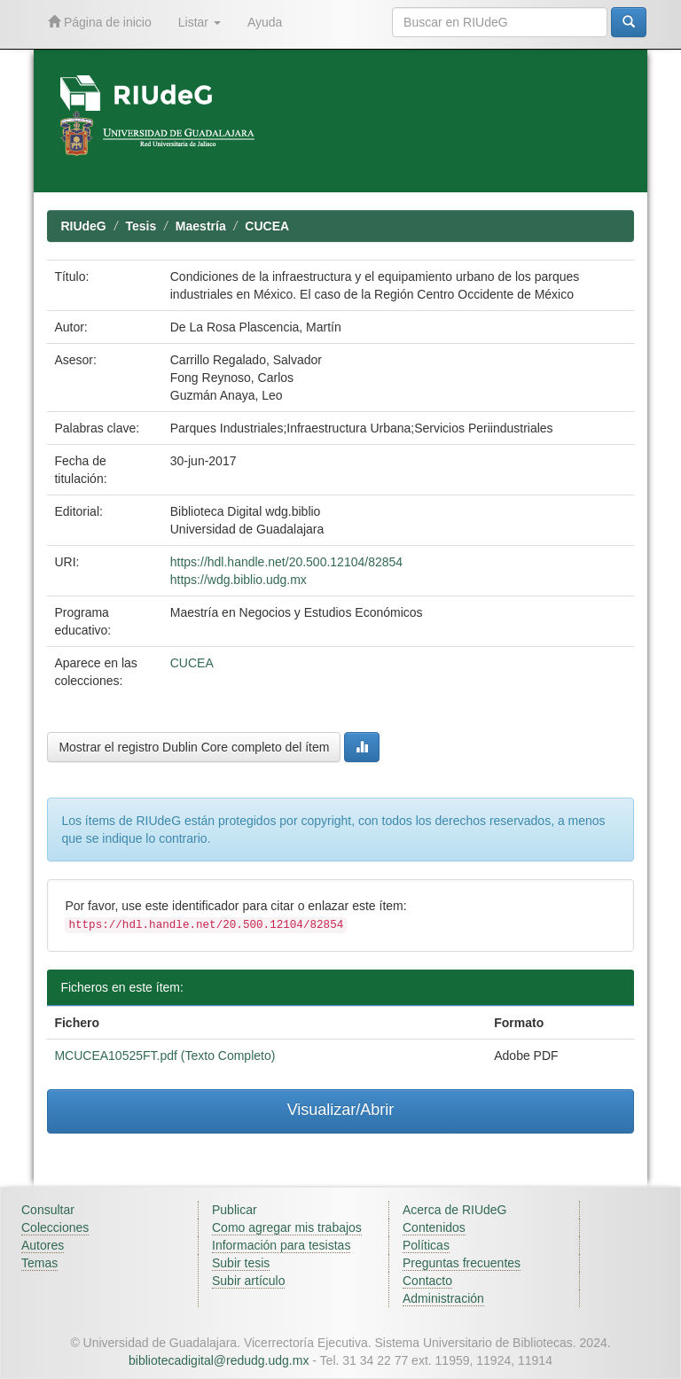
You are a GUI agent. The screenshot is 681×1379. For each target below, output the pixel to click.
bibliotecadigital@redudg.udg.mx (219, 1360)
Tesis (140, 226)
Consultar (47, 1210)
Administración (443, 1298)
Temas (39, 1263)
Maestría (201, 226)
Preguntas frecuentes (462, 1263)
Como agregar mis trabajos (287, 1227)
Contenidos (434, 1227)
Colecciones (55, 1227)
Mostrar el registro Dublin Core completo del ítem (194, 747)
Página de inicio (100, 21)
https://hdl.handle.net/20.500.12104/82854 (286, 562)
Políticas (426, 1245)
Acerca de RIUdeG (455, 1210)
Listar (199, 22)
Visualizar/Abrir (341, 1109)
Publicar (234, 1210)
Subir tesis (241, 1263)
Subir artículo (248, 1281)
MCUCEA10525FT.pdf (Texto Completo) (164, 1055)
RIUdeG (83, 226)
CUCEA (267, 226)
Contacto (427, 1281)
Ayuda (264, 22)
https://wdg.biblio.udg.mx (238, 580)
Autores (42, 1245)
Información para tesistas (281, 1245)
